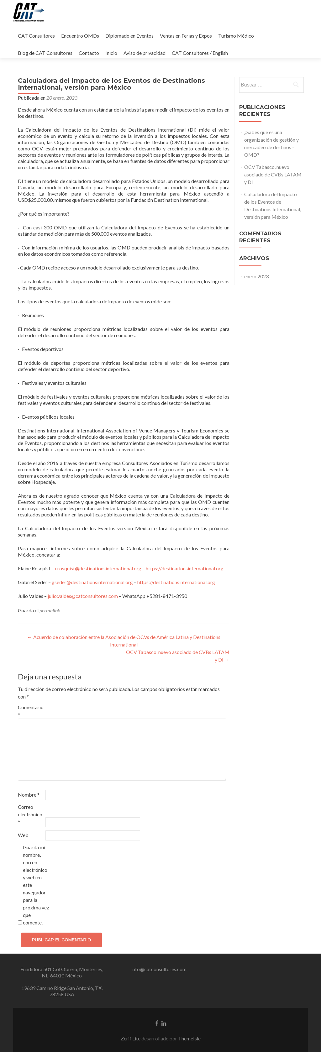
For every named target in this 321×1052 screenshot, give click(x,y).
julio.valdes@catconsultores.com (83, 596)
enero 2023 (256, 276)
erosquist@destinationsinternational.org (98, 568)
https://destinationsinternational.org (185, 568)
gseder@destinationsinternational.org (92, 582)
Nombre (28, 795)
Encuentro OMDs (80, 36)
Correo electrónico (30, 814)
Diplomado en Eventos (129, 36)
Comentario (31, 711)
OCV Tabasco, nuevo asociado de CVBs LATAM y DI (273, 174)
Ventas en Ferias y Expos (186, 36)
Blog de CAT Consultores (45, 53)
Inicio (111, 53)
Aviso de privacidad (145, 53)
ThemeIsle (189, 1038)
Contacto (89, 53)
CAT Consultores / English (200, 53)
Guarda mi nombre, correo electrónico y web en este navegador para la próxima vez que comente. (36, 884)
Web (23, 835)
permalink (49, 610)
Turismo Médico (236, 36)
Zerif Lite (131, 1038)
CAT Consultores (36, 36)
